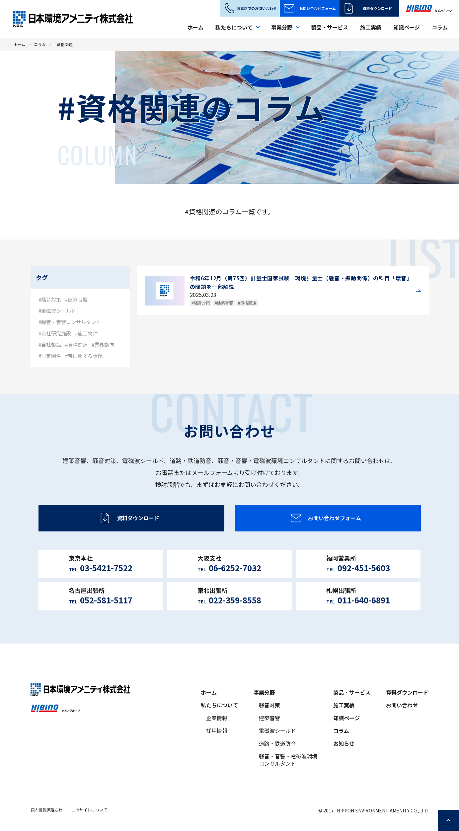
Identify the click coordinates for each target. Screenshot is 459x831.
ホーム (195, 27)
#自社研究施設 (54, 333)
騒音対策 (269, 705)
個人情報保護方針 (46, 809)
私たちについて (219, 705)
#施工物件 (86, 333)
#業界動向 (103, 344)
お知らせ (343, 743)
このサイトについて (89, 809)
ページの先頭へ (448, 820)
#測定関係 (49, 355)
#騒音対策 (49, 299)
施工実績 (370, 27)
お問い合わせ (402, 705)
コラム (440, 27)
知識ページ (406, 27)
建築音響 (269, 718)
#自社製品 (49, 344)
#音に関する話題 (84, 355)
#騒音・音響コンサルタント (69, 321)
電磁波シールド (277, 730)
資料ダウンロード (377, 8)
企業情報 (216, 718)
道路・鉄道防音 (277, 743)
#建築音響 (76, 299)
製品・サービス (329, 27)
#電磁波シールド (57, 310)
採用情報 (216, 730)
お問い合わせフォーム (317, 8)
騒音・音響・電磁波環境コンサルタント (288, 759)
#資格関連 (76, 344)
